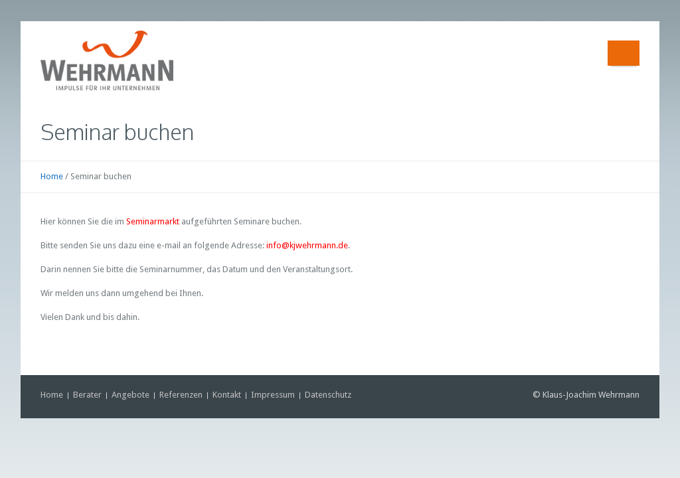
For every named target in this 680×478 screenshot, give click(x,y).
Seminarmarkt (152, 221)
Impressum (273, 395)
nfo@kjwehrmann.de (308, 245)
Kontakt (226, 395)
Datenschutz (328, 395)
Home (52, 176)
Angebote (130, 395)
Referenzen (181, 395)
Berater (87, 395)
